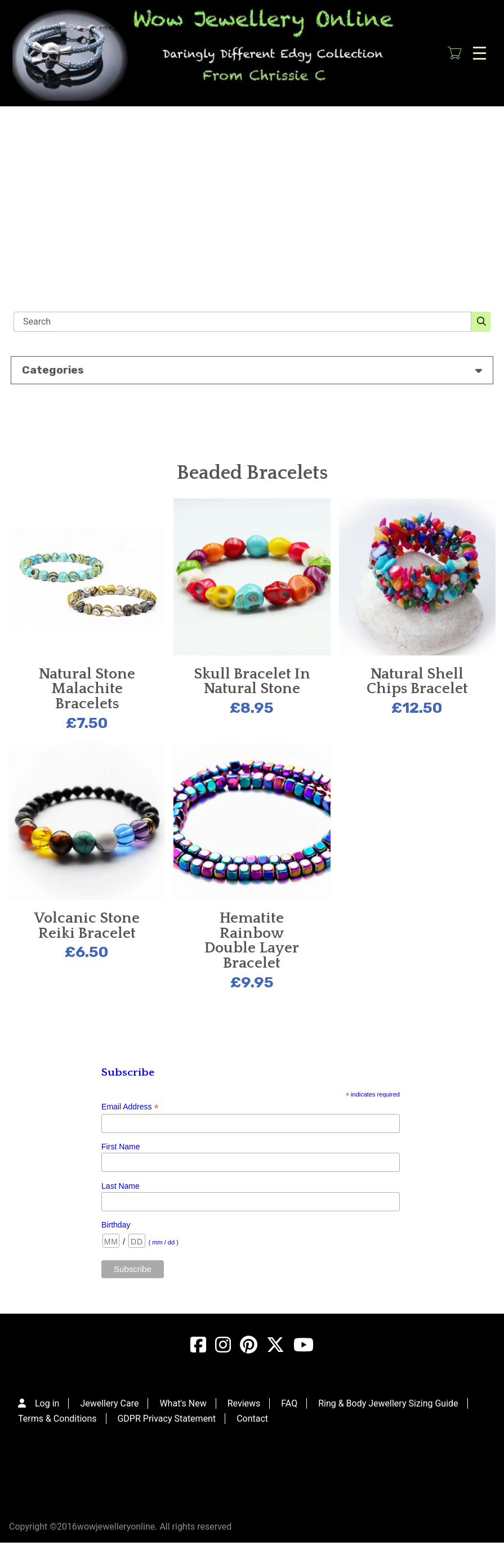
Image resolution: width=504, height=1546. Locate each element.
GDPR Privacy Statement (166, 1418)
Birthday (115, 1224)
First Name (120, 1146)
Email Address (130, 1107)
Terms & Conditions (57, 1418)
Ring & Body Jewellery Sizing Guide (388, 1403)
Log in (47, 1403)
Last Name (120, 1185)
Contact (252, 1418)
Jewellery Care (109, 1403)
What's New (182, 1403)
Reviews (244, 1403)
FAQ (289, 1403)
